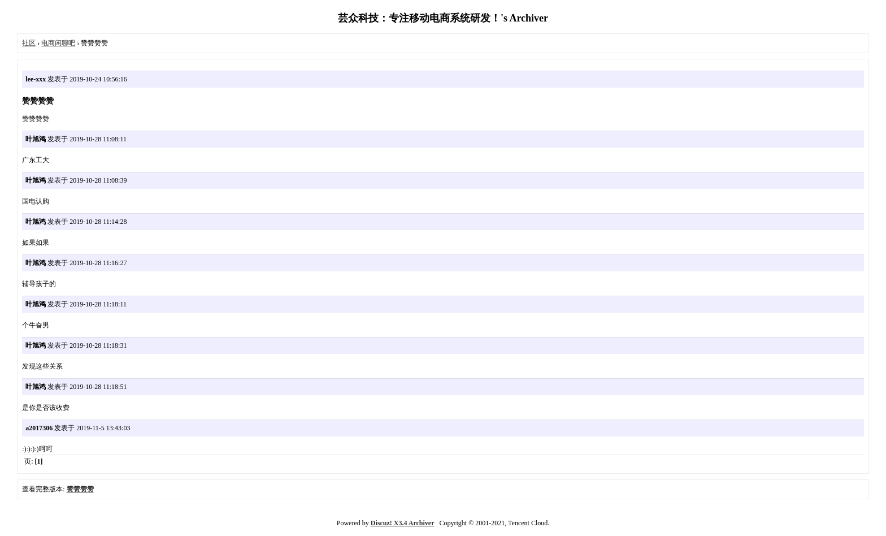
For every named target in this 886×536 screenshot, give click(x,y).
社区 (29, 43)
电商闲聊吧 (58, 43)
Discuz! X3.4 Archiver (403, 523)
